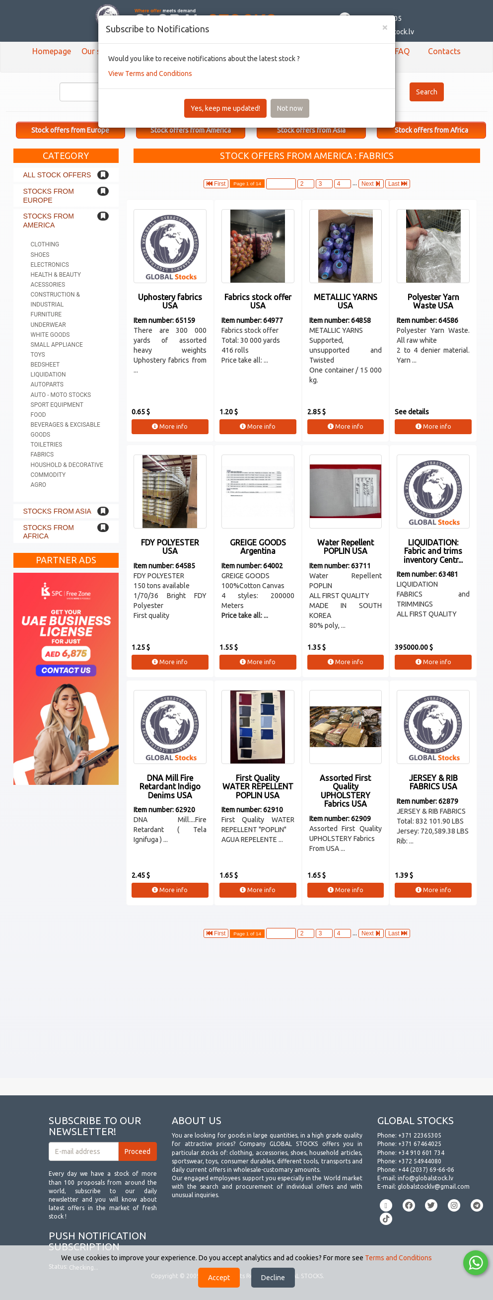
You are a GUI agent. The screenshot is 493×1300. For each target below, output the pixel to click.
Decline (273, 1278)
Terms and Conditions (398, 1258)
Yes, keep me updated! (225, 108)
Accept (219, 1278)
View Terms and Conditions (150, 73)
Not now (290, 108)
